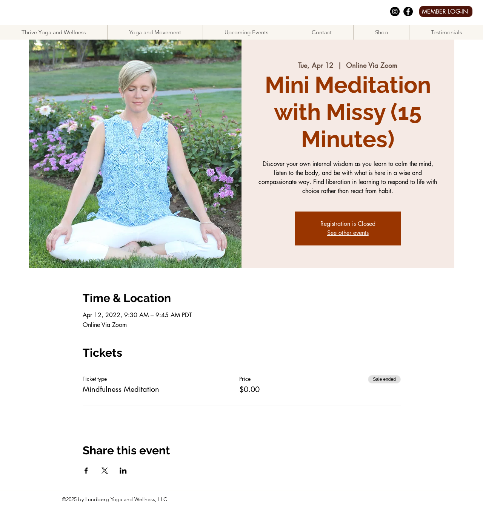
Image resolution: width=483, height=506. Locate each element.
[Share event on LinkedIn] (123, 471)
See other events (348, 233)
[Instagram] (395, 11)
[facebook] (408, 11)
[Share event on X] (104, 471)
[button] (155, 32)
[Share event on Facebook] (86, 471)
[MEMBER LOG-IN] (445, 11)
